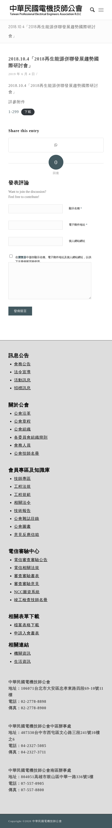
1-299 (13, 112)
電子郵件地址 (78, 224)
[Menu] (101, 10)
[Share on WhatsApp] (56, 145)
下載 (27, 112)
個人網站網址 (77, 240)
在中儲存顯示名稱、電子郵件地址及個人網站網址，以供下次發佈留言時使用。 (53, 259)
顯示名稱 (75, 208)
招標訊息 (22, 388)
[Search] (90, 10)
